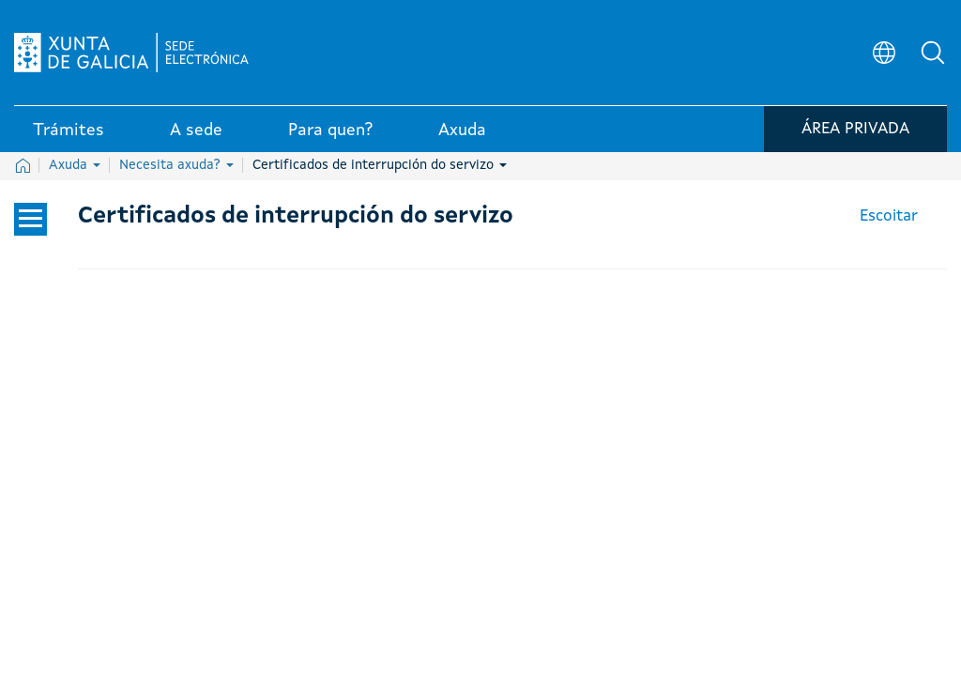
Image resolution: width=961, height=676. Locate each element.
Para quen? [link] (330, 130)
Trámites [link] (68, 130)
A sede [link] (196, 130)
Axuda (74, 165)
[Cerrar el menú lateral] (30, 219)
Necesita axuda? (176, 165)
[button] (933, 52)
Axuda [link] (462, 130)
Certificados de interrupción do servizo (379, 165)
